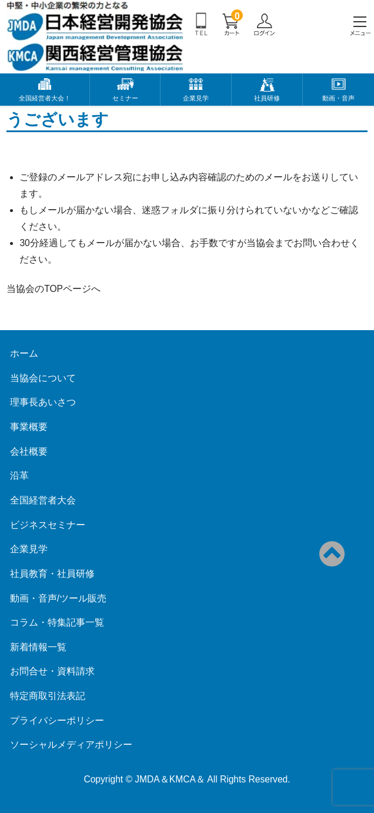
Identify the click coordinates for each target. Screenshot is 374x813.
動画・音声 (338, 98)
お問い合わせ (321, 243)
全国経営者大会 (43, 500)
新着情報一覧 (38, 647)
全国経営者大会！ (45, 98)
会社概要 (29, 451)
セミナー (125, 98)
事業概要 (29, 427)
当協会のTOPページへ (53, 289)
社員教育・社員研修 (52, 574)
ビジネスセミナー (47, 525)
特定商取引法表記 (47, 696)
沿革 (19, 476)
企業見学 (196, 98)
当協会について (43, 378)
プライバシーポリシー (57, 720)
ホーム (24, 353)
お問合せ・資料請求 (52, 671)
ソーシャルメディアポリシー (71, 745)
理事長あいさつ (43, 402)
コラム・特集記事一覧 (57, 622)
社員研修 (267, 98)
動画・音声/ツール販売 (58, 598)
